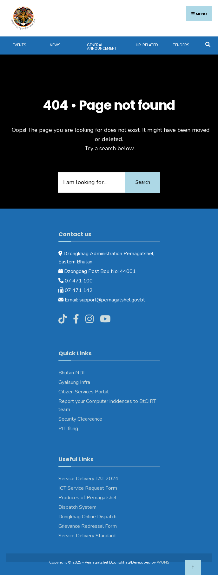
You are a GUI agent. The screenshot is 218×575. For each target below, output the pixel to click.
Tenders (181, 45)
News (55, 45)
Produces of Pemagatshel (87, 497)
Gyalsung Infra (74, 382)
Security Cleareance (80, 419)
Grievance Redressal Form (87, 526)
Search (142, 182)
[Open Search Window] (207, 43)
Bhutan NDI (71, 372)
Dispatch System (77, 507)
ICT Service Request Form (87, 488)
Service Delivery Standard (87, 535)
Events (19, 45)
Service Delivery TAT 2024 (88, 478)
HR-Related (147, 45)
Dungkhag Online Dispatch (87, 516)
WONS (163, 562)
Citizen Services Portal (83, 391)
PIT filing (68, 428)
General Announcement (102, 47)
